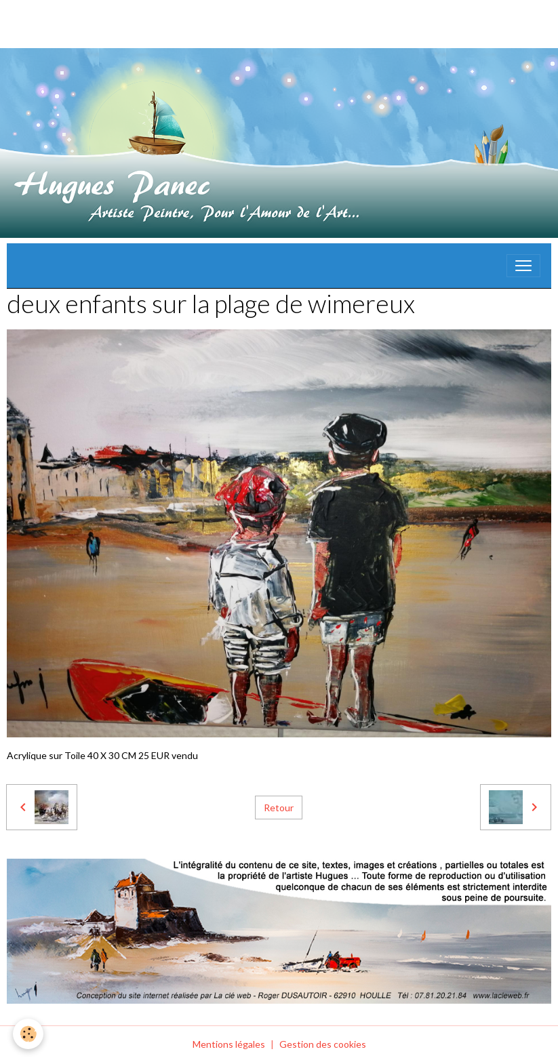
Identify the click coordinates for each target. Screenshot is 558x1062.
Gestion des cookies (322, 1044)
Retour (279, 807)
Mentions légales (229, 1044)
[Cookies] (29, 1034)
